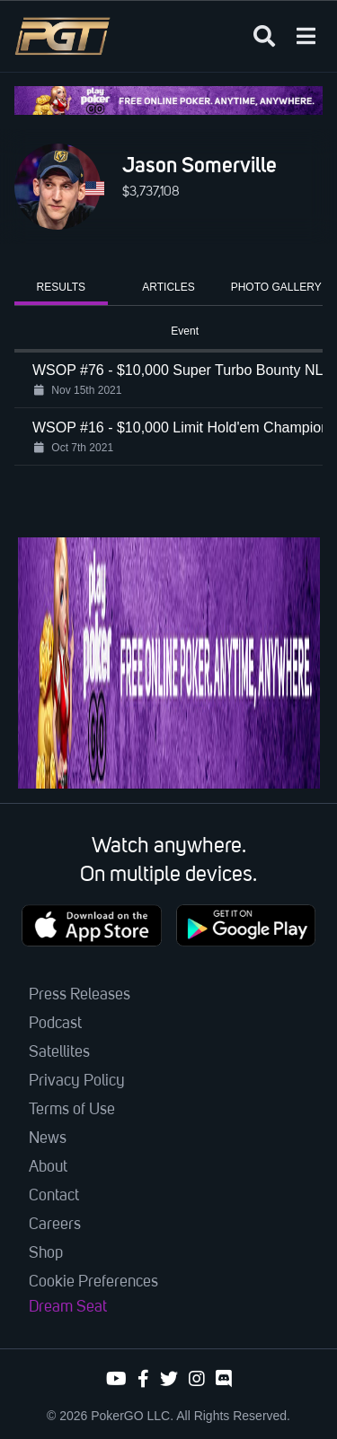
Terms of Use (72, 1110)
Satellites (59, 1052)
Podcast (55, 1024)
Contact (54, 1196)
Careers (55, 1225)
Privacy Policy (77, 1081)
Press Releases (79, 995)
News (48, 1138)
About (48, 1167)
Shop (46, 1253)
